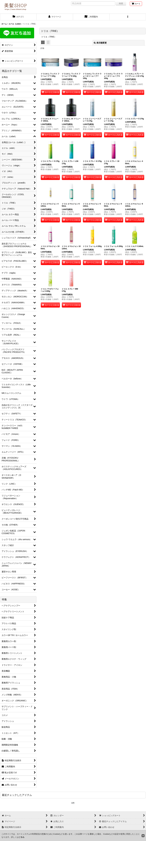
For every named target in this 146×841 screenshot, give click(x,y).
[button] (128, 17)
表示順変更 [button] (100, 43)
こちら (21, 837)
